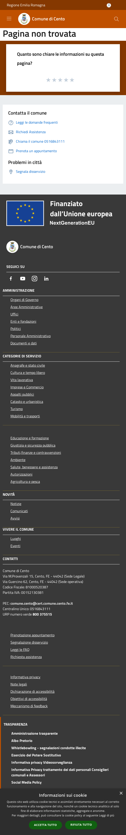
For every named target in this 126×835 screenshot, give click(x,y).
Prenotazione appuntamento (32, 635)
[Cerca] (116, 19)
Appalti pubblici (22, 394)
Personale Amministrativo (30, 336)
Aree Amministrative (26, 307)
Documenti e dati (23, 343)
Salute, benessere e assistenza (34, 467)
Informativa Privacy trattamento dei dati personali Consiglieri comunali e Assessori (60, 772)
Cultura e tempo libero (27, 372)
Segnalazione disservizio (29, 642)
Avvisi (15, 518)
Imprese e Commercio (27, 387)
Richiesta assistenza (26, 656)
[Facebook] (10, 278)
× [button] (121, 793)
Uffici (14, 314)
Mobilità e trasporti (25, 416)
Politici (15, 328)
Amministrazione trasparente (34, 733)
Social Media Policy (26, 782)
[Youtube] (22, 278)
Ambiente (17, 459)
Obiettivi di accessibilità (28, 698)
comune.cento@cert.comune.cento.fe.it (41, 603)
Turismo (16, 408)
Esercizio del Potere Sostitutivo (36, 755)
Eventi (15, 546)
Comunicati (19, 511)
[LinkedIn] (46, 278)
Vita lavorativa (21, 380)
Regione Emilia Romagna (26, 5)
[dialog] (63, 812)
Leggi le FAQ (20, 649)
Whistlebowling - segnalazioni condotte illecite (48, 748)
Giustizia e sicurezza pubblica (32, 445)
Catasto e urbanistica (26, 401)
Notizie (15, 503)
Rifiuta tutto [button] (81, 825)
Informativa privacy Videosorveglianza (41, 762)
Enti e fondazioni (23, 321)
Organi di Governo (24, 299)
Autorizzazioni (21, 474)
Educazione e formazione (29, 438)
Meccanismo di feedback (29, 706)
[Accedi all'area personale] (109, 5)
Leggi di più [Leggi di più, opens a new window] (106, 815)
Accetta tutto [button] (45, 825)
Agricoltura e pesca (25, 481)
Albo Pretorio (21, 740)
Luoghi (15, 538)
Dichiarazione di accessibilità (32, 691)
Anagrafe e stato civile (27, 365)
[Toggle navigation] (9, 18)
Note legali (18, 684)
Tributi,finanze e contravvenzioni (35, 452)
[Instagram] (34, 278)
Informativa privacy (25, 677)
